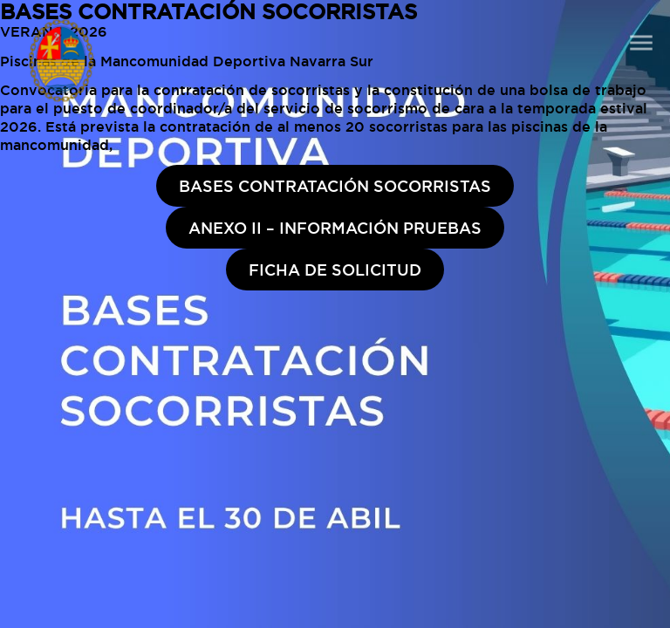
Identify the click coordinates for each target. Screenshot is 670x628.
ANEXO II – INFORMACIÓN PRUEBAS (335, 227)
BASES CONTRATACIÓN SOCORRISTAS (335, 186)
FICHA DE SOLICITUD (335, 269)
